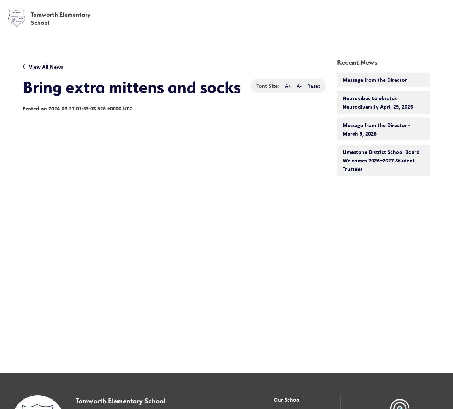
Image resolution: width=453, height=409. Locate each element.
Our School (287, 399)
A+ (288, 86)
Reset (313, 86)
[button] (336, 10)
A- (299, 86)
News (364, 25)
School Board (290, 10)
